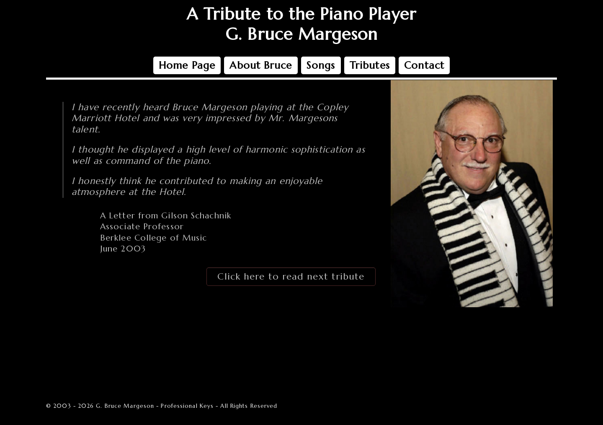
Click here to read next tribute (290, 276)
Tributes (370, 65)
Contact (424, 65)
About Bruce (260, 65)
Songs (321, 65)
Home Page (187, 65)
